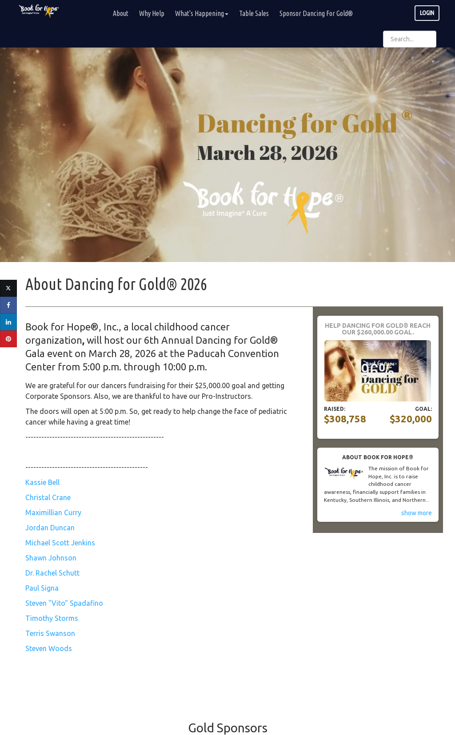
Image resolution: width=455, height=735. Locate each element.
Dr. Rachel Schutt (52, 573)
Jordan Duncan (50, 528)
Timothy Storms (51, 618)
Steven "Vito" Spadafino (64, 603)
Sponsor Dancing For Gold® (316, 13)
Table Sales (254, 13)
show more (416, 512)
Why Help (151, 13)
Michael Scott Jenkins (60, 543)
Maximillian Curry (53, 512)
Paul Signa (42, 588)
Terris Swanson (50, 633)
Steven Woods (48, 648)
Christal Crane (48, 497)
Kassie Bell (42, 482)
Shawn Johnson (50, 558)
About (120, 13)
